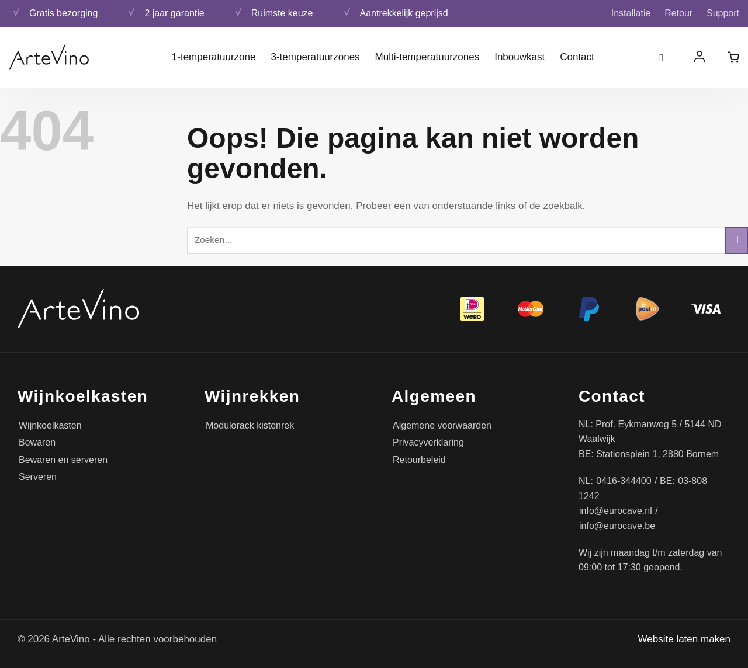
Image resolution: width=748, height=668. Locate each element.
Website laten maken (684, 639)
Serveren (38, 477)
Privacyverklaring (428, 442)
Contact (577, 56)
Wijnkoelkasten (50, 425)
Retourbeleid (419, 460)
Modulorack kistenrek (250, 425)
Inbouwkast (519, 56)
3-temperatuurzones (315, 56)
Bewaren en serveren (63, 460)
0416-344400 (623, 481)
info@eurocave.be (617, 526)
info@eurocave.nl (615, 511)
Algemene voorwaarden (442, 425)
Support (723, 13)
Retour (678, 13)
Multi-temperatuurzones (427, 56)
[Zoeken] (665, 57)
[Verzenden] (736, 240)
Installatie (631, 13)
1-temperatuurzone (214, 56)
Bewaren (37, 442)
